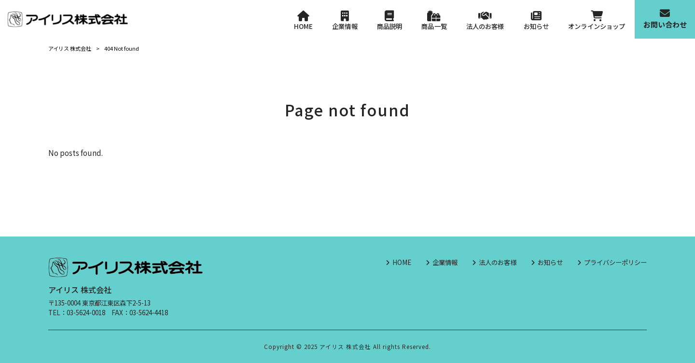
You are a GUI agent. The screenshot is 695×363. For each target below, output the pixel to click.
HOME (401, 262)
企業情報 (445, 262)
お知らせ (550, 262)
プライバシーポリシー (615, 262)
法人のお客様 (497, 262)
